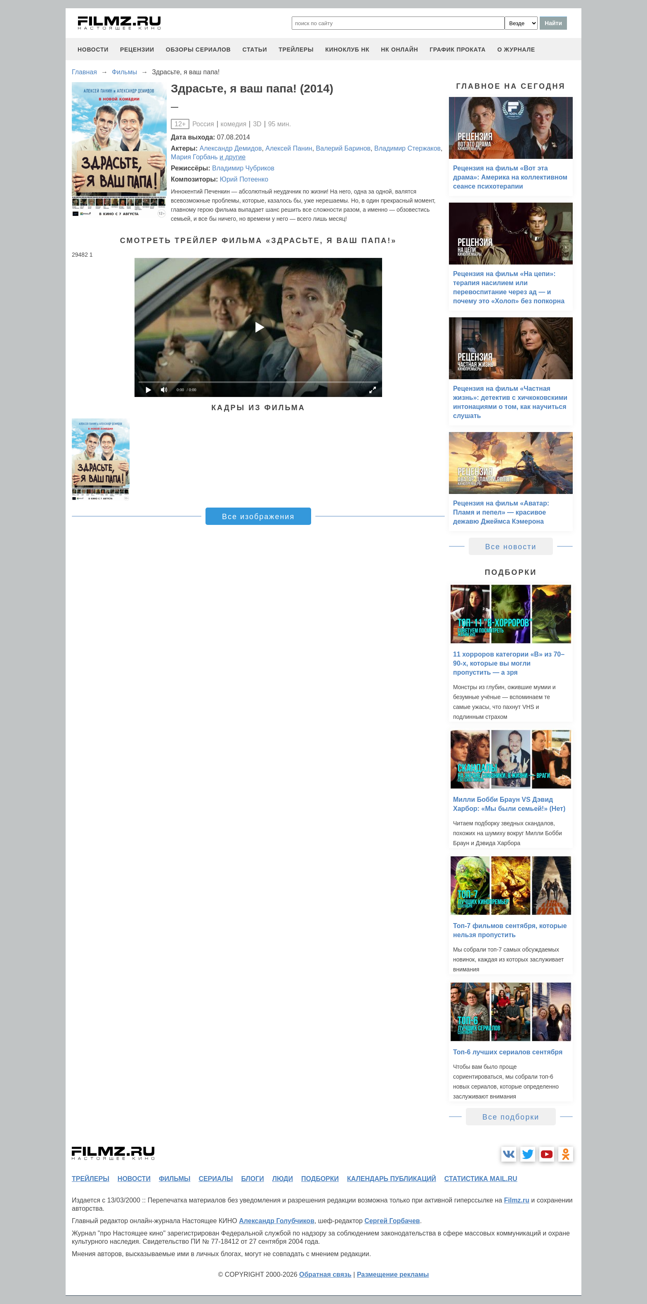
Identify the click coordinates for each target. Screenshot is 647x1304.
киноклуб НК (347, 49)
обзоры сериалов (198, 49)
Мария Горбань (194, 157)
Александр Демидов (231, 148)
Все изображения (258, 517)
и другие (233, 157)
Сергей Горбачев (392, 1220)
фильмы (174, 1178)
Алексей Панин (288, 148)
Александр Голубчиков (276, 1220)
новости (93, 49)
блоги (252, 1178)
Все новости (511, 547)
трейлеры (296, 49)
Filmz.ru (516, 1200)
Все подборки (510, 1117)
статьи (254, 49)
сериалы (215, 1178)
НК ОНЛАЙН (399, 49)
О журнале (516, 49)
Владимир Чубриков (243, 168)
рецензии (137, 49)
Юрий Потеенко (244, 179)
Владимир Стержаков (407, 148)
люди (282, 1178)
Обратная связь (325, 1274)
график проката (458, 49)
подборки (320, 1178)
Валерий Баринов (343, 148)
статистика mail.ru (480, 1178)
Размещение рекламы (393, 1274)
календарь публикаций (391, 1178)
